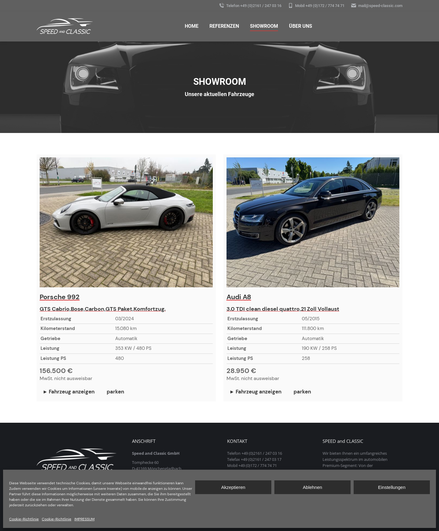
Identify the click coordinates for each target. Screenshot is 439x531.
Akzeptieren (233, 487)
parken (115, 392)
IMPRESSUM (84, 519)
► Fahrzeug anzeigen (69, 392)
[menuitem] (192, 26)
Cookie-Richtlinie (24, 519)
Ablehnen (312, 487)
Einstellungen (391, 487)
